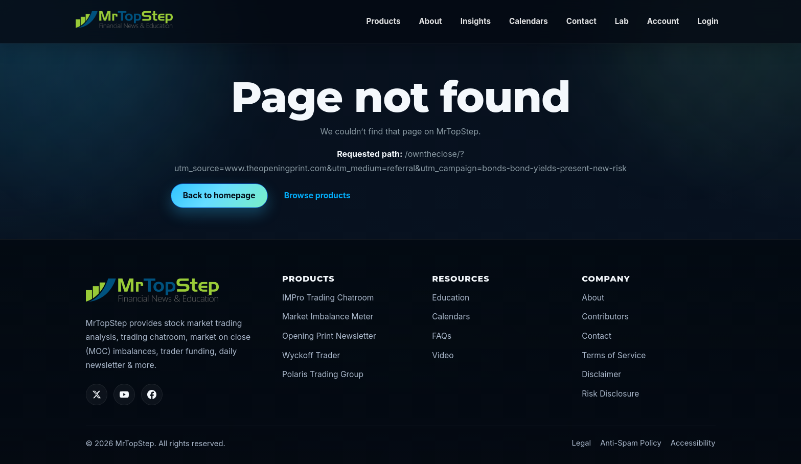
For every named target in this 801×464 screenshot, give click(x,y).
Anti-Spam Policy (630, 443)
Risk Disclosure (610, 394)
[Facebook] (152, 394)
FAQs (441, 336)
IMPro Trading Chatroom (328, 298)
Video (442, 355)
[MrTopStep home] (124, 19)
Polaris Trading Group (322, 374)
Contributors (605, 316)
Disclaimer (601, 374)
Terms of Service (614, 355)
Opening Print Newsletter (329, 336)
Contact (581, 21)
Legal (581, 443)
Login (707, 21)
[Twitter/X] (96, 394)
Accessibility (693, 443)
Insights (476, 21)
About (430, 21)
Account (663, 21)
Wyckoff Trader (311, 355)
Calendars (528, 21)
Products (384, 21)
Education (450, 298)
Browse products (317, 195)
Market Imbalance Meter (327, 316)
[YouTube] (124, 394)
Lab (622, 21)
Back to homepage (219, 195)
